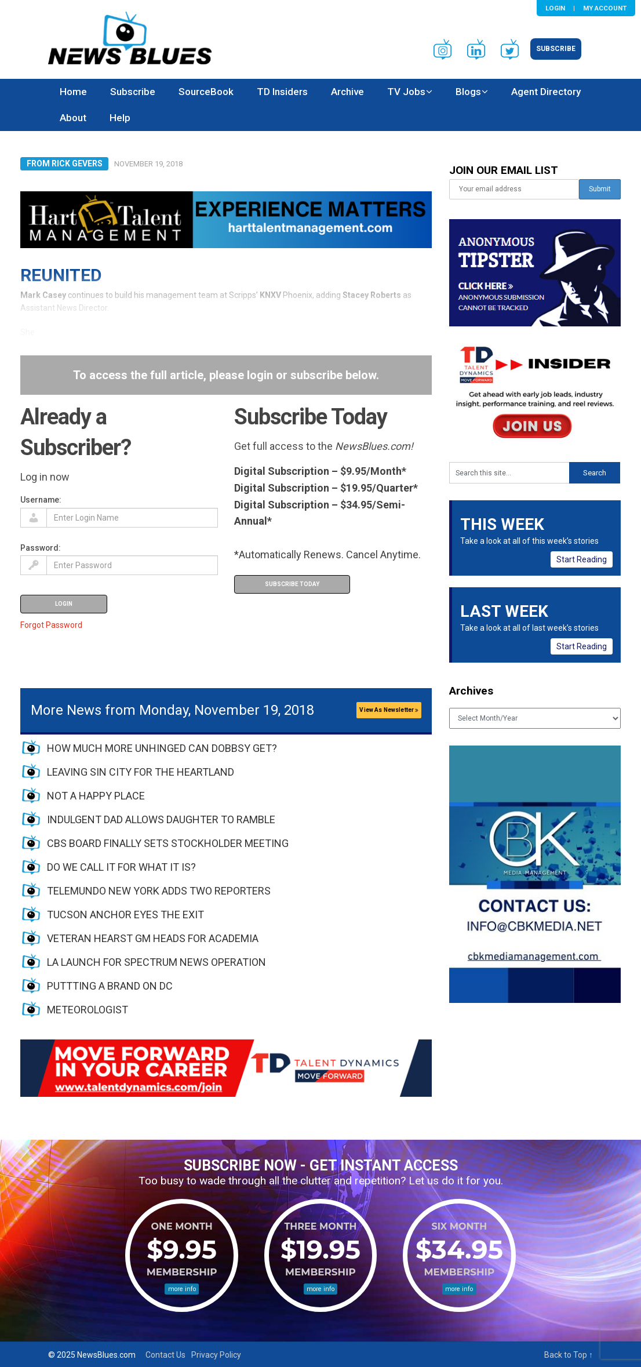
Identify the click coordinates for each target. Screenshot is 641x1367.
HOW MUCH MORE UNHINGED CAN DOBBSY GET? (162, 748)
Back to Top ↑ (568, 1354)
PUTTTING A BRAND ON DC (110, 986)
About (73, 117)
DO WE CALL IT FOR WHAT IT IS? (121, 867)
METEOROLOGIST (87, 1010)
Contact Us (165, 1354)
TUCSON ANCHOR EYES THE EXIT (125, 914)
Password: (40, 547)
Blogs (468, 91)
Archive (347, 91)
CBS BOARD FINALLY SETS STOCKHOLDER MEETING (168, 843)
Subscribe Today (292, 584)
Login (555, 8)
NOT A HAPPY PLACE (96, 796)
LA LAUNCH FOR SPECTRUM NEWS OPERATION (156, 962)
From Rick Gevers (65, 163)
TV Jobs (406, 91)
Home (73, 91)
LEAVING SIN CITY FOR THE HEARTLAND (140, 772)
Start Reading (581, 559)
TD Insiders (282, 91)
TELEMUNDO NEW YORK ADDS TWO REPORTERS (159, 891)
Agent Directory (546, 91)
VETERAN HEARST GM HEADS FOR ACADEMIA (152, 938)
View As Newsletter (388, 710)
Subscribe (556, 49)
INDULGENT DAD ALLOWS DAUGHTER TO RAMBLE (161, 819)
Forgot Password (51, 625)
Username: (40, 499)
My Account (605, 8)
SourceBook (206, 91)
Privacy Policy (216, 1354)
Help (120, 117)
